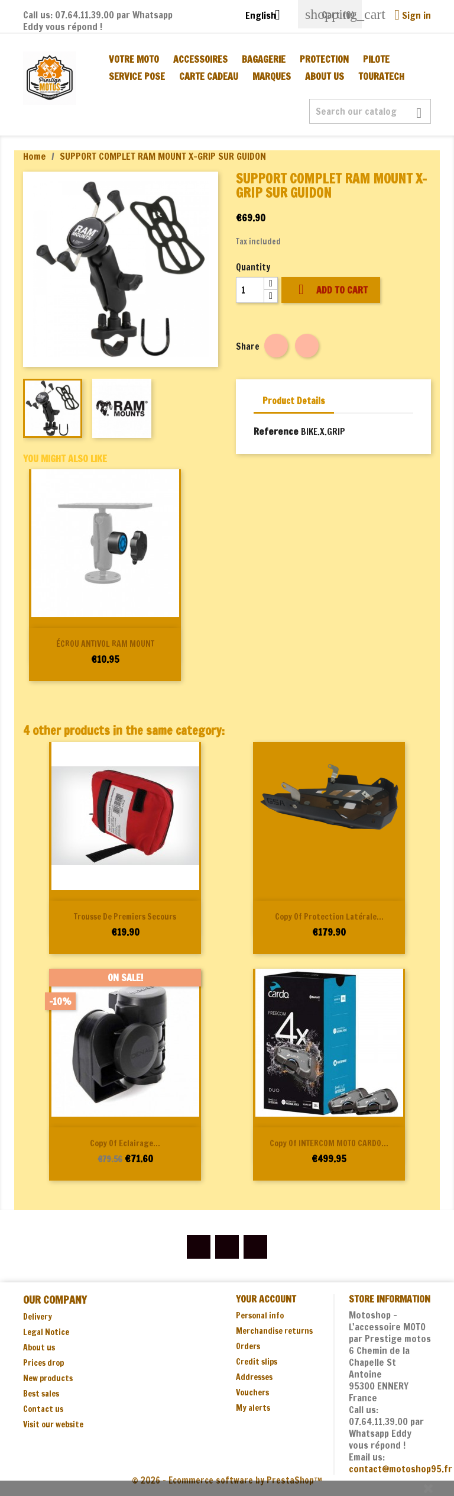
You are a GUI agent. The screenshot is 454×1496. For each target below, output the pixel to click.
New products (48, 1378)
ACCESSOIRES (200, 59)
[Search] (370, 111)
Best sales (41, 1394)
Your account (266, 1298)
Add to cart (331, 290)
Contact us (43, 1409)
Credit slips (256, 1362)
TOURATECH (381, 76)
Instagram (255, 1247)
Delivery (37, 1317)
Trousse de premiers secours (125, 917)
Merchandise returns (274, 1331)
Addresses (254, 1377)
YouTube (227, 1247)
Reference (276, 431)
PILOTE (376, 59)
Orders (248, 1346)
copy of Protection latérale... (329, 917)
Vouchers (252, 1392)
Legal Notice (46, 1332)
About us (324, 76)
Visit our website (53, 1424)
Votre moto (134, 59)
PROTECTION (324, 59)
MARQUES (271, 76)
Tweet (307, 345)
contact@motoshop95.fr (400, 1468)
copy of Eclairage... (125, 1143)
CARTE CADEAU (208, 76)
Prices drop (43, 1363)
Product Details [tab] (293, 401)
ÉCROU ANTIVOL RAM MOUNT (105, 644)
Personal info (260, 1315)
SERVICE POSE (137, 76)
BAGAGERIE (264, 59)
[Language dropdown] (267, 16)
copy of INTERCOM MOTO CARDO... (329, 1143)
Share (276, 345)
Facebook (198, 1247)
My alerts (253, 1408)
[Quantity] (250, 290)
